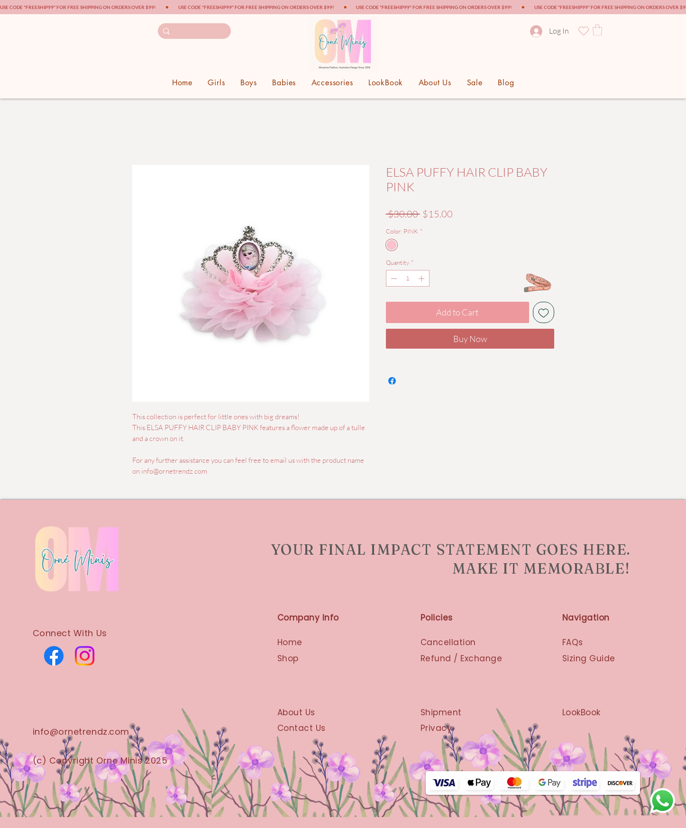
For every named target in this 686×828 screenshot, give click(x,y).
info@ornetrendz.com (81, 732)
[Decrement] (393, 278)
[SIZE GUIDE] (537, 282)
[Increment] (422, 278)
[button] (597, 30)
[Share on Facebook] (392, 381)
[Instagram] (85, 656)
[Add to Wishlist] (543, 312)
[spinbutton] (407, 278)
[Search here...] (194, 31)
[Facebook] (54, 656)
